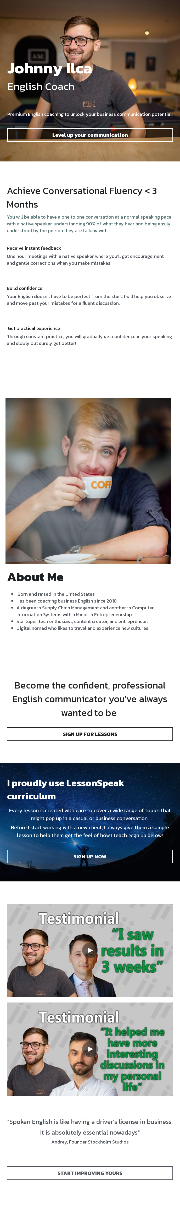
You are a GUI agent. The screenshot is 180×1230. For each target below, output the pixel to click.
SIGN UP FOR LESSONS (90, 734)
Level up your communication (90, 135)
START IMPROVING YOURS (90, 1173)
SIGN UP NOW (90, 856)
